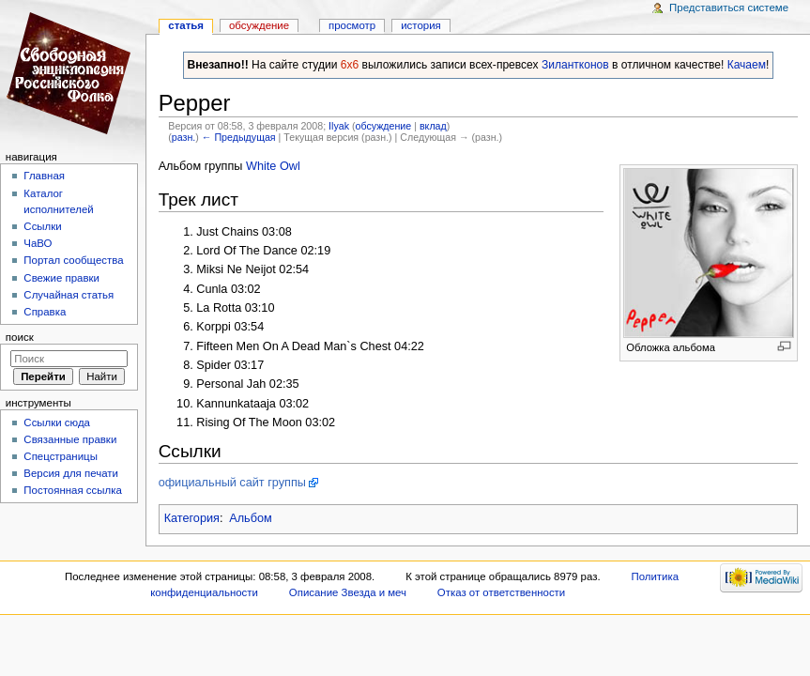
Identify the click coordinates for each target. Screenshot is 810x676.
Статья (186, 25)
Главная (44, 175)
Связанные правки (69, 439)
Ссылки (42, 226)
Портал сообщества (73, 260)
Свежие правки (61, 278)
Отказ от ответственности (501, 592)
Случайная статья (68, 294)
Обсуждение (259, 25)
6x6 (350, 64)
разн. (183, 137)
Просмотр (352, 25)
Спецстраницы (60, 456)
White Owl (273, 166)
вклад (433, 125)
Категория (192, 518)
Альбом (250, 518)
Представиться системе (728, 7)
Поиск (20, 337)
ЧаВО (37, 243)
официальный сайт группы (232, 482)
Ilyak (339, 125)
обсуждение (384, 125)
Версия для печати (70, 473)
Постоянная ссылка (72, 490)
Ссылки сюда (56, 422)
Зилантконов (575, 64)
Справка (44, 311)
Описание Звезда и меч (347, 592)
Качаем (746, 64)
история (421, 25)
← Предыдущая (239, 137)
